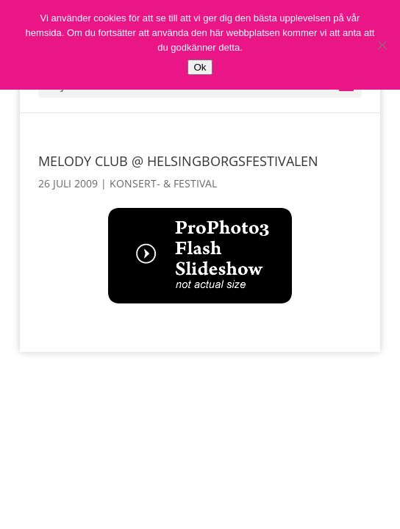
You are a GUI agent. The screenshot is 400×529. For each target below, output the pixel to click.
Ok (199, 67)
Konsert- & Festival (163, 183)
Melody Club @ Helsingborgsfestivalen (178, 161)
